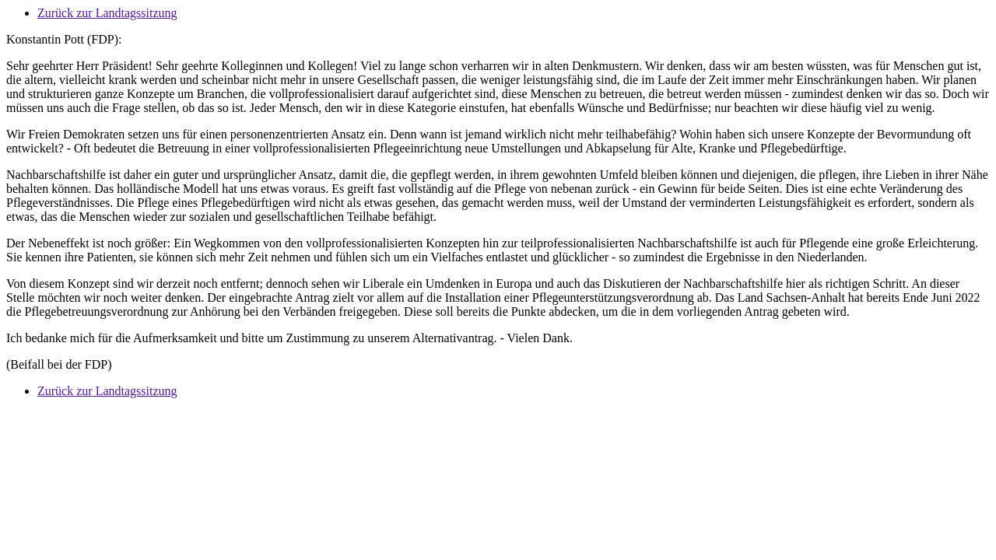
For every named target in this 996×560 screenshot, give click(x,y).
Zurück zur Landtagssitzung (107, 12)
